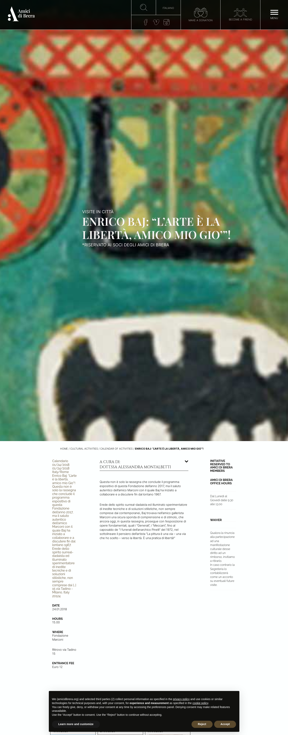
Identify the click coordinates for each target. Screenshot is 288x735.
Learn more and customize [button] (75, 724)
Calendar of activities (116, 448)
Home (64, 448)
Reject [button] (202, 724)
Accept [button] (225, 724)
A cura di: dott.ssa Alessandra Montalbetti (135, 464)
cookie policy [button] (200, 703)
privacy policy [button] (181, 699)
